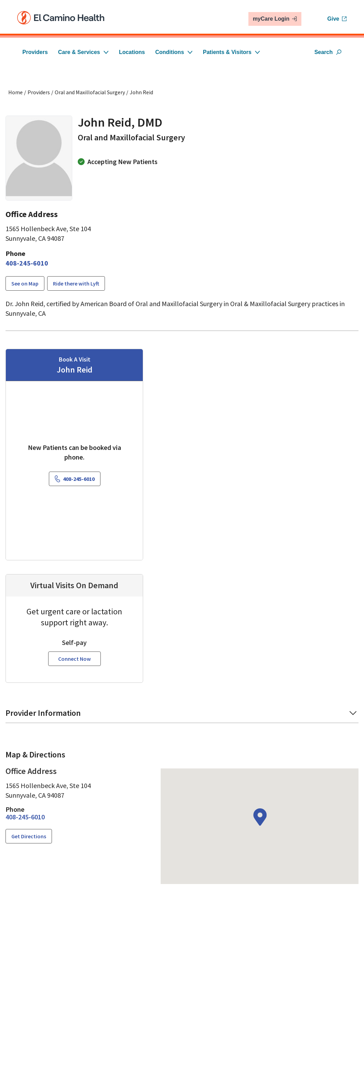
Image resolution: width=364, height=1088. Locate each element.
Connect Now (74, 649)
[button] (182, 706)
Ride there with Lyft (76, 283)
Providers (35, 52)
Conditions (174, 52)
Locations (132, 52)
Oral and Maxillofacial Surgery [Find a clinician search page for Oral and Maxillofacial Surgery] (90, 92)
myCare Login (275, 19)
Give (337, 19)
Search (328, 52)
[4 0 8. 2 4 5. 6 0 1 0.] (27, 263)
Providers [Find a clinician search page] (39, 92)
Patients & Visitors (231, 52)
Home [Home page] (15, 92)
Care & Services (83, 52)
